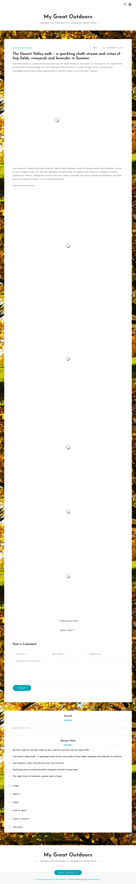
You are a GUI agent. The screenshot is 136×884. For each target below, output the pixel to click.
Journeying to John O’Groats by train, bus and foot (38, 763)
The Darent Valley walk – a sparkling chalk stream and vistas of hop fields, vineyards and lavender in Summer (67, 756)
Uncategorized (23, 48)
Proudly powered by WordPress (51, 879)
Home (16, 786)
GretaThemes (93, 879)
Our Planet (20, 810)
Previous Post (69, 621)
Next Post (67, 630)
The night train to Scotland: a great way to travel (37, 776)
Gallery (18, 827)
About (16, 794)
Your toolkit (21, 819)
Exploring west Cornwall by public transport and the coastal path (45, 769)
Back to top (68, 872)
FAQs (15, 802)
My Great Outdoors (68, 17)
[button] (125, 4)
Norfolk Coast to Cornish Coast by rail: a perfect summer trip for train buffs (51, 750)
